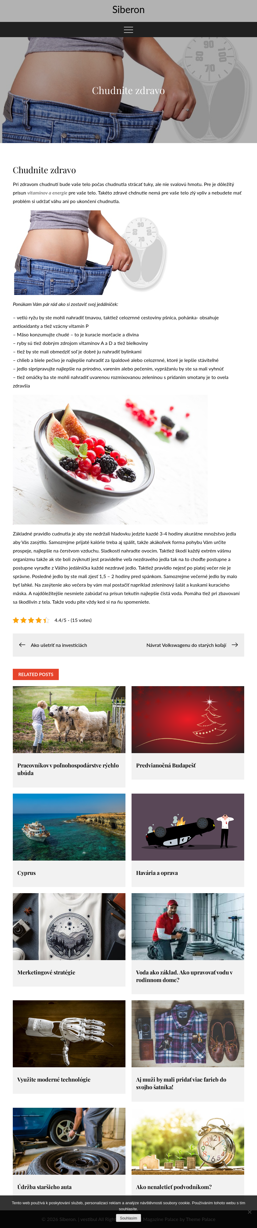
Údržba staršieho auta (44, 1187)
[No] (249, 1212)
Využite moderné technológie (53, 1079)
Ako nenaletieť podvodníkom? (174, 1187)
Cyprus (26, 872)
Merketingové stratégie (46, 972)
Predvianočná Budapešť (165, 765)
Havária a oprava (157, 872)
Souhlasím (128, 1218)
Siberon (128, 9)
